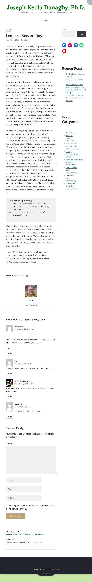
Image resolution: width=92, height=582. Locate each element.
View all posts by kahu (31, 305)
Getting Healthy (72, 154)
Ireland (68, 162)
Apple (8, 30)
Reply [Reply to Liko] (10, 373)
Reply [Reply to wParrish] (10, 416)
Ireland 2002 (70, 165)
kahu (25, 40)
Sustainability (71, 181)
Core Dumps (70, 141)
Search (64, 29)
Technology (23, 275)
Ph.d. (67, 178)
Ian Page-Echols (21, 381)
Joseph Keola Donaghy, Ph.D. (46, 7)
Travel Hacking (71, 189)
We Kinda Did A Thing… (74, 85)
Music (68, 170)
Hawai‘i (68, 157)
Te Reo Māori (70, 183)
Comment (10, 443)
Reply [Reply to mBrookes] (10, 353)
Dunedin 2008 (71, 146)
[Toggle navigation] (46, 19)
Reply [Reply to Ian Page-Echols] (10, 396)
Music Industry (71, 173)
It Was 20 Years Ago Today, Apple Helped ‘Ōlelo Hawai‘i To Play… (76, 90)
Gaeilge (68, 151)
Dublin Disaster (71, 143)
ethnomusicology (72, 149)
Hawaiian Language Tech (75, 159)
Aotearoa (69, 135)
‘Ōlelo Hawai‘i (71, 133)
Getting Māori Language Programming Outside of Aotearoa (75, 98)
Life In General (71, 167)
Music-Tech (70, 175)
